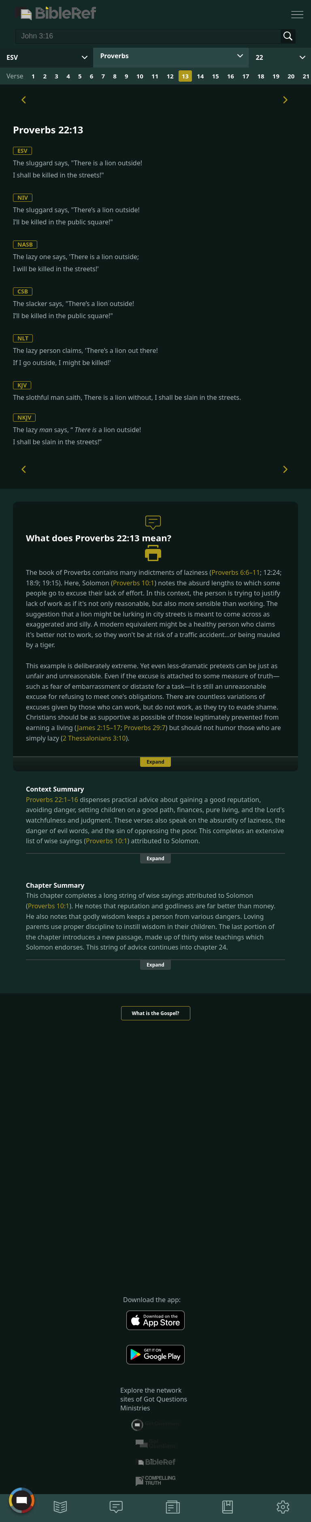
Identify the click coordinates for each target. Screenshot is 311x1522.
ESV (22, 150)
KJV (22, 385)
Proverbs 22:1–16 (52, 799)
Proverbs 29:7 (145, 727)
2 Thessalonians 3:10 (94, 738)
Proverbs (114, 55)
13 (185, 76)
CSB (22, 291)
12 (169, 76)
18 (260, 76)
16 (230, 76)
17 (245, 76)
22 (259, 57)
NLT (22, 338)
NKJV (24, 417)
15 (215, 76)
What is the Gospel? (155, 1013)
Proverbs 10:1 (134, 582)
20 (291, 76)
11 (154, 76)
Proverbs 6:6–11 (235, 572)
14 (200, 76)
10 (139, 76)
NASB (25, 244)
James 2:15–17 (98, 727)
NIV (22, 197)
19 (276, 76)
